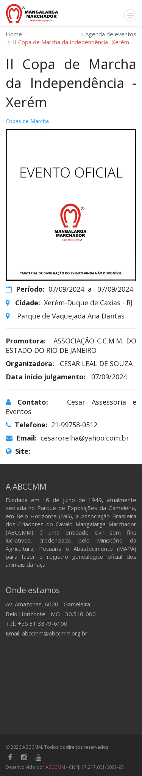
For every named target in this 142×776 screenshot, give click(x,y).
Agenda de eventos (110, 34)
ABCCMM (55, 767)
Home (14, 34)
